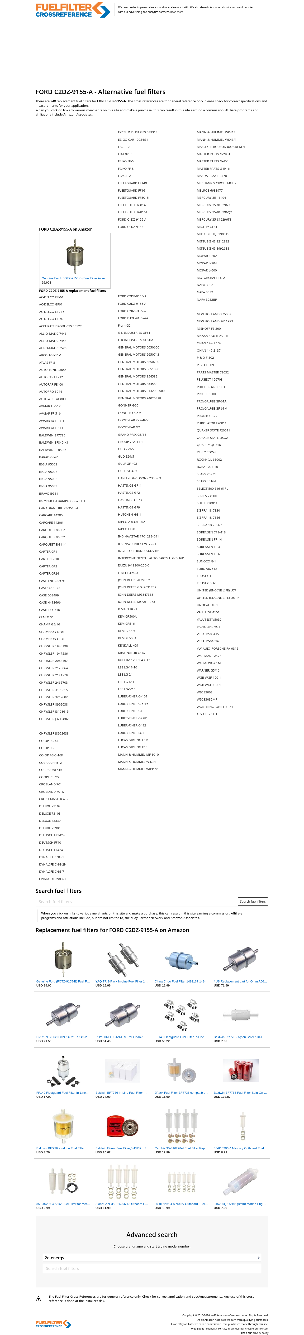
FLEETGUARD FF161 (132, 190)
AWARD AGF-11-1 (51, 421)
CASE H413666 (50, 602)
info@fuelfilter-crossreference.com (248, 1328)
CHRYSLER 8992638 (53, 704)
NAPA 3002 (205, 285)
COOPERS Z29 (49, 777)
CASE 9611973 (49, 588)
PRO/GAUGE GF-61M (212, 408)
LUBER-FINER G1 (130, 711)
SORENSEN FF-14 (209, 539)
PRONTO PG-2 (207, 416)
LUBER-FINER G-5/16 (133, 703)
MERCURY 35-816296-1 (214, 205)
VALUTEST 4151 (208, 612)
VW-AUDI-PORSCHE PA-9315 (217, 648)
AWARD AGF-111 (51, 428)
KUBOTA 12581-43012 (134, 660)
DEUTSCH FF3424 (52, 835)
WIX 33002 (205, 692)
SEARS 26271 (206, 474)
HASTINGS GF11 (130, 485)
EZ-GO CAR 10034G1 (133, 139)
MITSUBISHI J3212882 (213, 241)
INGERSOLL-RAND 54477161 (139, 551)
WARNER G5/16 (208, 670)
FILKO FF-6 (126, 161)
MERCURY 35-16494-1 (213, 197)
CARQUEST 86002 (52, 530)
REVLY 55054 (206, 452)
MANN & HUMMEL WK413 (216, 132)
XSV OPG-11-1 (207, 714)
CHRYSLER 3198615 (53, 690)
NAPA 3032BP (207, 299)
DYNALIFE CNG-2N (52, 864)
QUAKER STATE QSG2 (212, 437)
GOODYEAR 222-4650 (134, 420)
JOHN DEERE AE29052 (134, 580)
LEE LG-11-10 (127, 667)
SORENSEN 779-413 (211, 532)
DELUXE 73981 (50, 828)
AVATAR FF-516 (50, 413)
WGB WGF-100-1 (209, 677)
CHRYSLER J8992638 (54, 733)
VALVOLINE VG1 (208, 626)
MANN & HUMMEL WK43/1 (217, 139)
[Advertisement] (152, 53)
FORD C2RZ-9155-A (132, 311)
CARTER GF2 (48, 566)
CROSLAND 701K (51, 791)
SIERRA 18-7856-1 (210, 525)
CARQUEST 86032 (52, 537)
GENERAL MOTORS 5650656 (138, 347)
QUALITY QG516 (209, 445)
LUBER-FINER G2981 (133, 718)
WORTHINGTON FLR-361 (215, 707)
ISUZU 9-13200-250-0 (133, 565)
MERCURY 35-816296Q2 (214, 212)
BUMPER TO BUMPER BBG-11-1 (62, 500)
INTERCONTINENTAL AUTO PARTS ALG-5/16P (151, 558)
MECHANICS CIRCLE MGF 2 (217, 183)
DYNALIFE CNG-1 (51, 857)
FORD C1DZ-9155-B (132, 227)
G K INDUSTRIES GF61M (135, 340)
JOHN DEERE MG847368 (135, 594)
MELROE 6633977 (210, 190)
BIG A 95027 (48, 471)
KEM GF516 (126, 623)
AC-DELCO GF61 (51, 304)
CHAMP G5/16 (49, 624)
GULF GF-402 (127, 463)
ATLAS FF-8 (47, 362)
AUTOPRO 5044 (50, 391)
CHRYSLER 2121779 (53, 675)
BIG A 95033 (48, 486)
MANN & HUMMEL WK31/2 (138, 769)
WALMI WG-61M (209, 663)
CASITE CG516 (49, 610)
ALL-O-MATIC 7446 (52, 333)
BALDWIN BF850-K (52, 450)
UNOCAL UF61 (207, 605)
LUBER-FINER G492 (132, 725)
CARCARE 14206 (51, 522)
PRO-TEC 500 (206, 394)
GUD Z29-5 (126, 449)
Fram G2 (124, 325)
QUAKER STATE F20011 (213, 430)
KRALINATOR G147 (132, 653)
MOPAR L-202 (207, 256)
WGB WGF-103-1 (209, 685)
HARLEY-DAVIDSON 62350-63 (139, 478)
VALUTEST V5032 (209, 619)
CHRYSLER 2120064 (53, 668)
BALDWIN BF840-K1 (53, 442)
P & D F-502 (205, 357)
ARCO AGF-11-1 (50, 355)
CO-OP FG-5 (48, 748)
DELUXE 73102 (50, 806)
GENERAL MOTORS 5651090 (138, 369)
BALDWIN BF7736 (52, 435)
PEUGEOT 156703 (210, 379)
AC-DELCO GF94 (51, 319)
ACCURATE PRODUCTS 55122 (60, 326)
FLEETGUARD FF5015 (133, 197)
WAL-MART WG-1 (209, 656)
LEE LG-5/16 (127, 689)
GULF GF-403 (127, 471)
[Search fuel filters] (137, 901)
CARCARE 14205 (51, 515)
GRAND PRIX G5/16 (132, 434)
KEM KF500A (127, 638)
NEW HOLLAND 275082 (214, 314)
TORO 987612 (207, 568)
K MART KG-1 (127, 609)
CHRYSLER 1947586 (53, 653)
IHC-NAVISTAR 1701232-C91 (138, 536)
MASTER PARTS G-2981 (213, 154)
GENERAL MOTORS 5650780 (138, 362)
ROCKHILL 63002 (209, 459)
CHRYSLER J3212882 (54, 719)
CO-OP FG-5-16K (51, 755)
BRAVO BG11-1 (50, 493)
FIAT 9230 (125, 154)
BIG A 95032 (48, 479)
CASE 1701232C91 (52, 581)
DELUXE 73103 (50, 813)
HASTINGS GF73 (130, 500)
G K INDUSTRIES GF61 (134, 332)
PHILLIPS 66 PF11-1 (211, 387)
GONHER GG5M (129, 413)
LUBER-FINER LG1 (131, 732)
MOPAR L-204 (207, 263)
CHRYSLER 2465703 (53, 682)
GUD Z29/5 (126, 456)
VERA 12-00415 (208, 634)
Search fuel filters (253, 901)
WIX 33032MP (207, 699)
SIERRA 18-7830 (208, 510)
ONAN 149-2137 (209, 350)
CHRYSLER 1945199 (53, 646)
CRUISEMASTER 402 (53, 799)
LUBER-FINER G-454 (132, 696)
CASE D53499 (49, 595)
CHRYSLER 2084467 (53, 660)
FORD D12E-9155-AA (133, 318)
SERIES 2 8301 (207, 496)
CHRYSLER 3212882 (53, 697)
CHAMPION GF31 (52, 639)
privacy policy (260, 1333)
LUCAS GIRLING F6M (133, 740)
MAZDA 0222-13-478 (212, 176)
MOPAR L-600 (207, 270)
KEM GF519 (126, 631)
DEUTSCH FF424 (51, 850)
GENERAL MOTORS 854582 (137, 376)
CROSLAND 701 (50, 784)
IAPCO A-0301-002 (131, 522)
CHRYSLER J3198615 (54, 711)
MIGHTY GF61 (207, 227)
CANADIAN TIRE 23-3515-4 (58, 508)
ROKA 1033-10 (207, 466)
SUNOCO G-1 (206, 561)
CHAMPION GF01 (52, 631)
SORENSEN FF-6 (208, 554)
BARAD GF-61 (49, 457)
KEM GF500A (127, 616)
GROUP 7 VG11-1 (130, 442)
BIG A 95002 (48, 464)
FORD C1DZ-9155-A (132, 219)
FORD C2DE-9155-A (132, 296)
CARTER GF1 (48, 551)
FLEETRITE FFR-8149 (132, 205)
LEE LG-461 (126, 682)
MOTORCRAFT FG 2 (211, 278)
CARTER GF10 (49, 559)
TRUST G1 (204, 576)
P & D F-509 (205, 365)
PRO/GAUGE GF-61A (212, 401)
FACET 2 (124, 147)
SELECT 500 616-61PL (212, 488)
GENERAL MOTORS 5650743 (138, 354)
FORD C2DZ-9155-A (132, 303)
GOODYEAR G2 (129, 427)
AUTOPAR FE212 (51, 377)
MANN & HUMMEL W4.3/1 (137, 761)
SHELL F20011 (207, 503)
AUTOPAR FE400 (51, 384)
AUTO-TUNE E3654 (52, 370)
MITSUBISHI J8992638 (213, 248)
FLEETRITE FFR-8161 (132, 212)
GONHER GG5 (128, 405)
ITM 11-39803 (128, 573)
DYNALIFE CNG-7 (51, 871)
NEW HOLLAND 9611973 (215, 321)
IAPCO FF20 (126, 529)
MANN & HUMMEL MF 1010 (138, 754)
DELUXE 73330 (50, 820)
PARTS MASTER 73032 (213, 372)
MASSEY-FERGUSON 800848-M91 (221, 147)
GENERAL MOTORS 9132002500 (141, 391)
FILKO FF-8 (126, 168)
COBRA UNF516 (50, 770)
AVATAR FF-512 (50, 406)
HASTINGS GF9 (129, 507)
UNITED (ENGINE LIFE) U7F (216, 590)
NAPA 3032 (205, 292)
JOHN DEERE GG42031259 (137, 587)
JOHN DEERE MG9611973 (136, 602)
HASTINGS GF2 (129, 492)
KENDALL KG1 (128, 645)
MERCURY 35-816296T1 (214, 219)
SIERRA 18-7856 (208, 517)
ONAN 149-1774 (209, 343)
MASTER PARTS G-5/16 (213, 168)
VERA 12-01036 (208, 641)
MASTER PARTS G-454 (212, 161)
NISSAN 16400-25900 (212, 336)
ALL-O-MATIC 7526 (52, 348)
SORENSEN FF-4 (208, 547)
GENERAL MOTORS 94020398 (139, 398)
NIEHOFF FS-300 (209, 328)
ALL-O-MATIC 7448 (52, 341)
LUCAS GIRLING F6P (132, 747)
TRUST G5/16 (206, 583)
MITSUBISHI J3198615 (213, 234)
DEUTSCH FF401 (51, 842)
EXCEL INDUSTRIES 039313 (137, 132)
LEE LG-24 (125, 674)
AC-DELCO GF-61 (51, 297)
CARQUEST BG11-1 (53, 544)
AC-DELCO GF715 (51, 312)
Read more (176, 12)
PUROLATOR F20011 (212, 423)
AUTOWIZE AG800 (52, 399)
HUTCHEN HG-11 (130, 514)
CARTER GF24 (49, 573)
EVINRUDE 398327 (52, 879)
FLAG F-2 (124, 176)
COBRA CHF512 (50, 762)
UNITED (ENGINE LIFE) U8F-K (218, 597)
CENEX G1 (46, 617)
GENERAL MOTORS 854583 (137, 384)
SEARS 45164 (206, 481)
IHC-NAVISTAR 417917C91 (137, 544)
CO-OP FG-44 (48, 741)
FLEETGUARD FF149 (132, 183)
